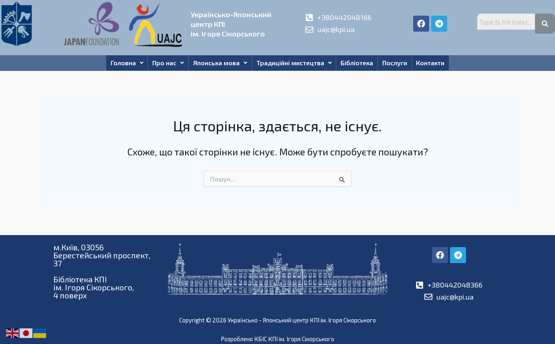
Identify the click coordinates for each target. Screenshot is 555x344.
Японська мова (217, 64)
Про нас (162, 64)
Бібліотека (360, 64)
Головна (117, 64)
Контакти (440, 64)
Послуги (401, 64)
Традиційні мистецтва (294, 64)
